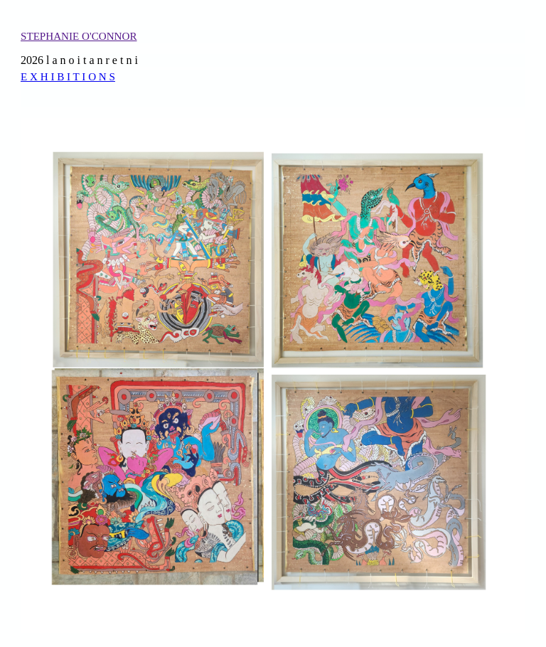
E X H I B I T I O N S (68, 76)
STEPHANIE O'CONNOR (78, 36)
